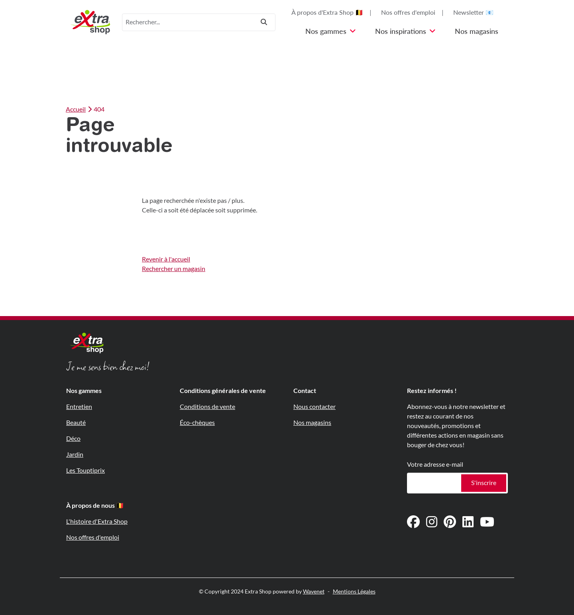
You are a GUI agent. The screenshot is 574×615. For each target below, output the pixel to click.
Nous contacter (314, 407)
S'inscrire (483, 483)
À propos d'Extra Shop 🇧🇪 (327, 12)
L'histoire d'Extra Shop (97, 521)
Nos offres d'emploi (408, 12)
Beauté (76, 422)
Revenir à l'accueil (166, 259)
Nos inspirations (405, 31)
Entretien (79, 407)
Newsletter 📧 (473, 12)
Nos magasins (476, 31)
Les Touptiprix (85, 470)
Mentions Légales (354, 591)
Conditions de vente (207, 407)
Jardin (74, 454)
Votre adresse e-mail (435, 464)
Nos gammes (330, 31)
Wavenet (313, 591)
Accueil (76, 109)
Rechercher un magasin (173, 269)
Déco (73, 438)
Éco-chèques (197, 422)
